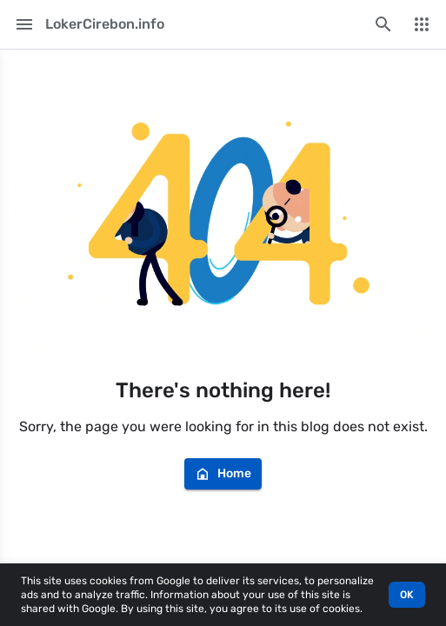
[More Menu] (421, 24)
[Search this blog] (383, 24)
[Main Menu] (24, 24)
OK (407, 595)
